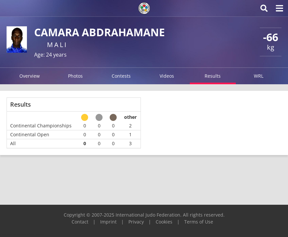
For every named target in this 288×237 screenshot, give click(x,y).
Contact (80, 222)
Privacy (136, 222)
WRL (258, 76)
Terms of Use (198, 222)
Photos (75, 76)
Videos (167, 76)
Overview (29, 76)
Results (213, 76)
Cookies (164, 222)
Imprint (108, 222)
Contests (121, 76)
